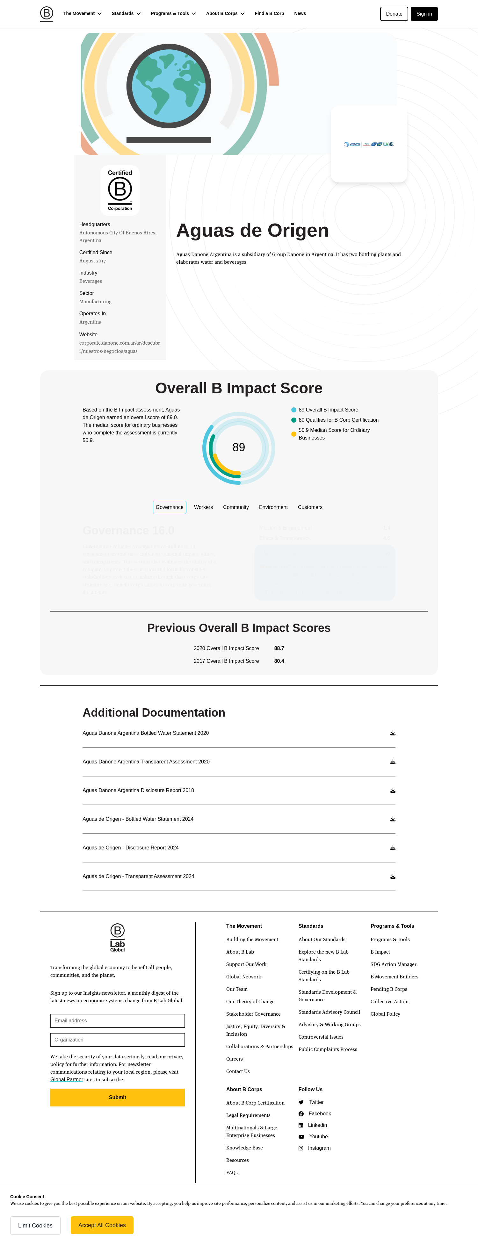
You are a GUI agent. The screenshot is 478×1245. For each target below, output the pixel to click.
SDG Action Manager (393, 964)
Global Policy (385, 1013)
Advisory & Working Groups (330, 1024)
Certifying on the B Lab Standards (324, 975)
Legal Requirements (248, 1115)
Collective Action (390, 1001)
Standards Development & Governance (328, 995)
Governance (170, 507)
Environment (273, 507)
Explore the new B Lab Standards (324, 955)
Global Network (243, 976)
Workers (203, 507)
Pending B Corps (389, 988)
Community (236, 507)
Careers (234, 1058)
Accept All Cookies (102, 1225)
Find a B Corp (269, 13)
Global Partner (66, 1079)
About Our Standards (322, 939)
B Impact (380, 951)
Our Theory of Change (250, 1001)
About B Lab (240, 951)
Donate (394, 14)
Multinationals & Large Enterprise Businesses (251, 1131)
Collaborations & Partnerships (259, 1046)
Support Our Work (246, 964)
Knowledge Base (244, 1147)
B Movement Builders (394, 976)
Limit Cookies (35, 1225)
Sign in (424, 14)
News (300, 13)
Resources (237, 1159)
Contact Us (238, 1071)
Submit (117, 1097)
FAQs (232, 1172)
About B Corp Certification (255, 1102)
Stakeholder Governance (253, 1013)
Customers (310, 507)
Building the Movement (252, 939)
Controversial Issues (321, 1036)
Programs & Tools (390, 939)
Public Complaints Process (328, 1049)
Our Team (237, 988)
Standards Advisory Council (329, 1011)
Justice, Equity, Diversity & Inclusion (255, 1029)
